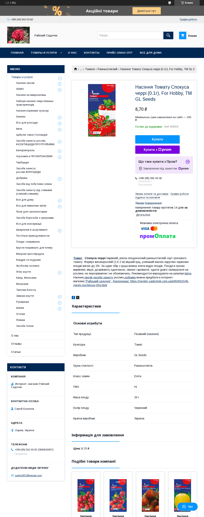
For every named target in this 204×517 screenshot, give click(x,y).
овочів (88, 277)
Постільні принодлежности (32, 235)
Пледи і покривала (28, 241)
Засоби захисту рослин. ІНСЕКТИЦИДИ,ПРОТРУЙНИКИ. (35, 142)
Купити (157, 139)
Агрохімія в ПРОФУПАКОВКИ (34, 156)
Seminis (21, 116)
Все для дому (25, 199)
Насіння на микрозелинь (31, 94)
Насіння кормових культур (32, 110)
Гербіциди (22, 162)
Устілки (20, 313)
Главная (17, 52)
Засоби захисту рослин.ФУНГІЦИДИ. (28, 170)
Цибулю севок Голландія (31, 134)
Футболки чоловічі (27, 265)
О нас (72, 52)
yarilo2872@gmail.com (28, 475)
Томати (90, 69)
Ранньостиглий (107, 69)
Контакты (91, 52)
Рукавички (22, 301)
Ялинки (20, 319)
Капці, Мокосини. (26, 277)
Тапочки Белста (26, 289)
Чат (187, 506)
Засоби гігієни (24, 325)
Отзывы (16, 343)
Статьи (16, 351)
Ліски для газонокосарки (31, 211)
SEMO (20, 88)
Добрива (21, 177)
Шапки (20, 307)
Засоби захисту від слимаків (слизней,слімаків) (34, 192)
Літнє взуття (23, 271)
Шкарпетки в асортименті (31, 229)
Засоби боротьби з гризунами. (35, 217)
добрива (130, 277)
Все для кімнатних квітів (31, 205)
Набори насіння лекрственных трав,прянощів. (35, 103)
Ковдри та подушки (28, 259)
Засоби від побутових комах (34, 183)
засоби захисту (103, 277)
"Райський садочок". (98, 281)
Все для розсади (27, 122)
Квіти (188, 273)
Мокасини (22, 283)
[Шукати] (168, 35)
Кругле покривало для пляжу (34, 247)
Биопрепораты (25, 150)
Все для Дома (151, 52)
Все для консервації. (29, 223)
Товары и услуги (44, 52)
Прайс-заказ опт (120, 52)
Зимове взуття (25, 295)
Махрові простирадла (30, 253)
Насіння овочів (25, 82)
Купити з (157, 150)
